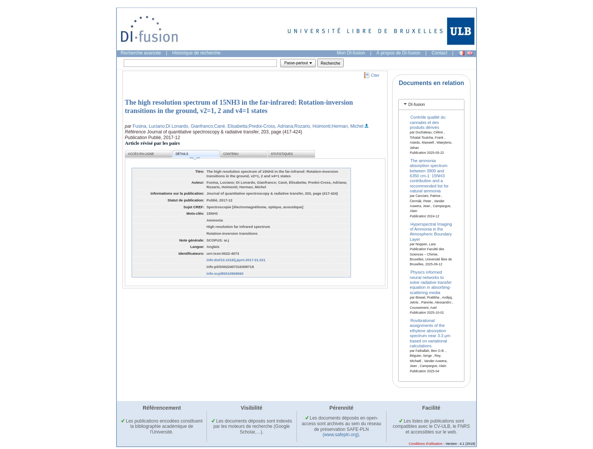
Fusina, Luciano (149, 126)
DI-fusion (416, 104)
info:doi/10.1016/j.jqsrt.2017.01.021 (235, 260)
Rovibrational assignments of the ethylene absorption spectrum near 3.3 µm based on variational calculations (430, 333)
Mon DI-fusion (351, 53)
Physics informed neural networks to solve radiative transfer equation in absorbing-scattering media (431, 282)
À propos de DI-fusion (398, 53)
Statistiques (282, 154)
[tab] (431, 104)
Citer (375, 75)
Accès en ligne (141, 154)
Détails (187, 155)
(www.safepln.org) (341, 434)
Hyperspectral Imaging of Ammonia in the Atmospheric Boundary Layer (431, 231)
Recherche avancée (141, 53)
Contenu (230, 154)
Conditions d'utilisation (425, 444)
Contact (439, 53)
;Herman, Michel (347, 126)
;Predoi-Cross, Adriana (270, 126)
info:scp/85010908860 (225, 273)
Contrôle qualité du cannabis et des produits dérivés (428, 122)
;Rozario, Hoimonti (312, 126)
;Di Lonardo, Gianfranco (189, 126)
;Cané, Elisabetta (230, 126)
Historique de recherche (196, 53)
